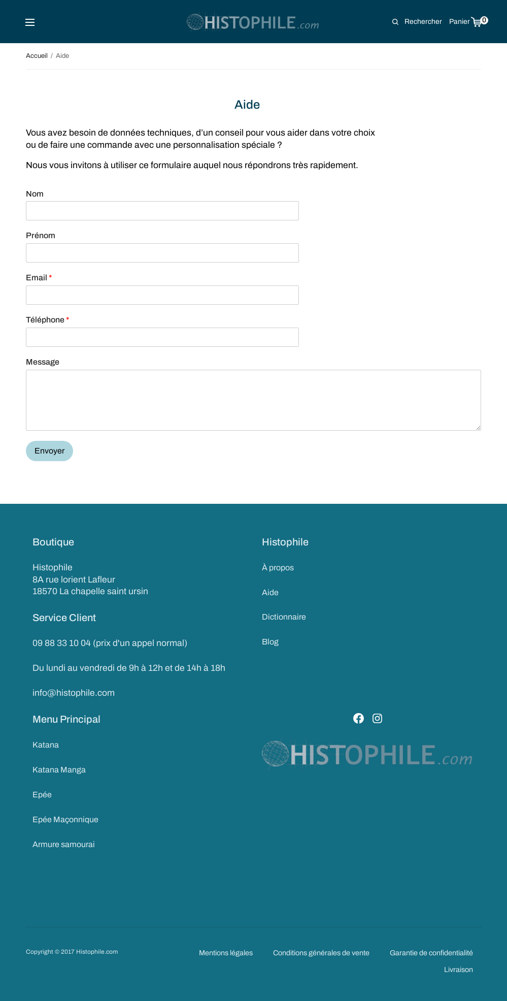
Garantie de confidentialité (431, 953)
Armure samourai (63, 844)
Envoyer (49, 450)
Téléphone (48, 319)
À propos (278, 567)
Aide (270, 592)
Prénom (40, 235)
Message (42, 362)
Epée (42, 794)
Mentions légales (226, 953)
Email (39, 277)
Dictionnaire (284, 616)
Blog (270, 641)
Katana (45, 744)
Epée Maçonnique (65, 819)
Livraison (458, 969)
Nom (35, 193)
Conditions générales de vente (321, 953)
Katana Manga (59, 769)
